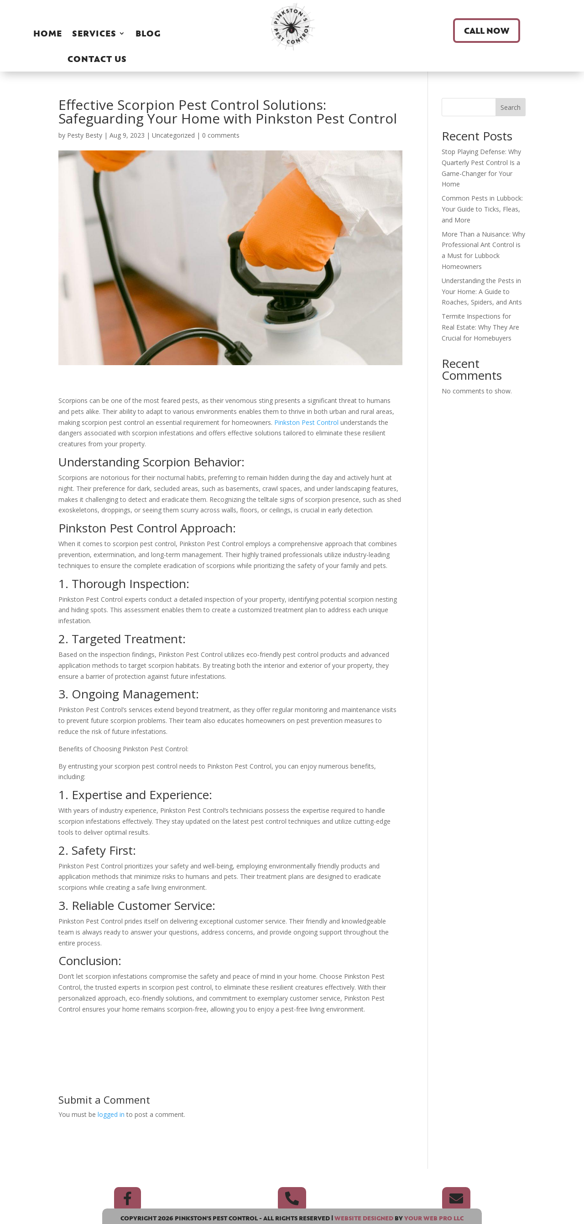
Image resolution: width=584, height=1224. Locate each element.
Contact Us (97, 58)
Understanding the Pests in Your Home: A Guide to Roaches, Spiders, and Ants (482, 291)
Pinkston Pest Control (307, 422)
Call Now (486, 30)
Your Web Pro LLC (434, 1218)
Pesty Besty (84, 135)
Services (94, 33)
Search (511, 107)
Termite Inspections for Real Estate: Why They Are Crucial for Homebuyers (480, 327)
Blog (148, 33)
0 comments (221, 135)
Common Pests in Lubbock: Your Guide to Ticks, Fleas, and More (482, 209)
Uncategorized (173, 135)
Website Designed (363, 1218)
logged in (111, 1114)
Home (47, 33)
